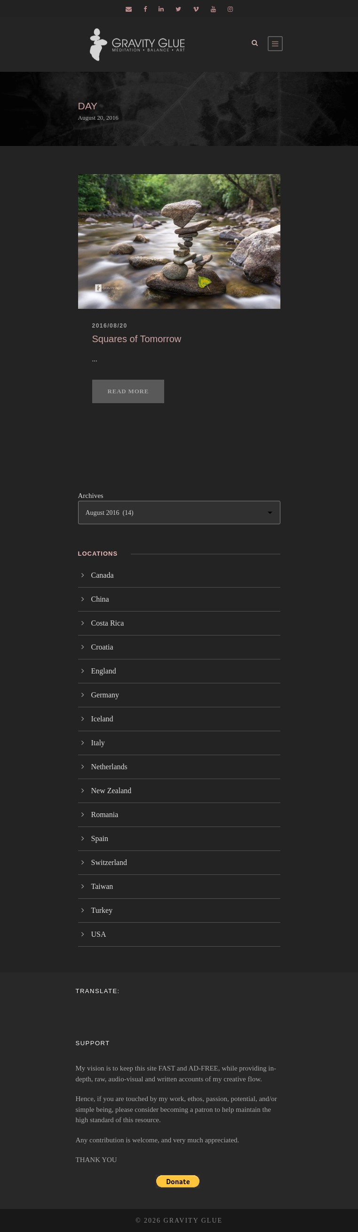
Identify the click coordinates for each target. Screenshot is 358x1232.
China (100, 599)
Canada (102, 575)
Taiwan (102, 886)
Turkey (102, 910)
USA (98, 934)
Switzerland (109, 862)
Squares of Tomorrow (137, 339)
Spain (99, 838)
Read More (128, 391)
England (103, 671)
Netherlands (109, 767)
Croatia (102, 647)
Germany (105, 695)
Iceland (102, 719)
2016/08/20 (109, 325)
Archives (90, 495)
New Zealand (111, 791)
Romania (105, 815)
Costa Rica (107, 623)
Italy (98, 743)
